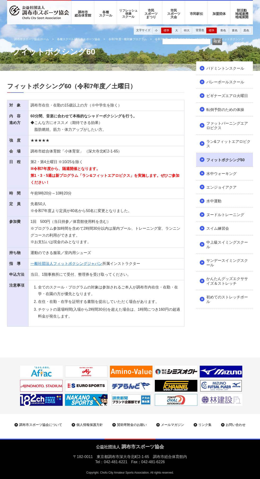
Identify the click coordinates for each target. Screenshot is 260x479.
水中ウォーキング (221, 174)
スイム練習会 (217, 228)
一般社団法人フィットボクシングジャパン (66, 264)
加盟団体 (219, 14)
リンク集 (205, 425)
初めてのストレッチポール (227, 299)
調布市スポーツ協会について (40, 425)
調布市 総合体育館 (83, 13)
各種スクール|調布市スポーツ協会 (78, 39)
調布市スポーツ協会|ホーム (31, 39)
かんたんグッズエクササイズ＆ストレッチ (227, 281)
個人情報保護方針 (89, 425)
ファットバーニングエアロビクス (227, 125)
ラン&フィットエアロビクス (228, 144)
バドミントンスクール (225, 68)
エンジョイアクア (221, 187)
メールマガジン (172, 425)
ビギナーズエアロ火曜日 (227, 96)
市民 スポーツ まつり (151, 13)
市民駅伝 (196, 14)
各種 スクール (105, 13)
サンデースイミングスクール (227, 263)
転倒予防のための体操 (225, 110)
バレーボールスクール (225, 82)
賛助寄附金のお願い (132, 425)
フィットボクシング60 (225, 160)
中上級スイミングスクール (227, 244)
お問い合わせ (236, 425)
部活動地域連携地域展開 (241, 13)
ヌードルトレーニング (225, 215)
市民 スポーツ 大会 (173, 13)
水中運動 (213, 201)
